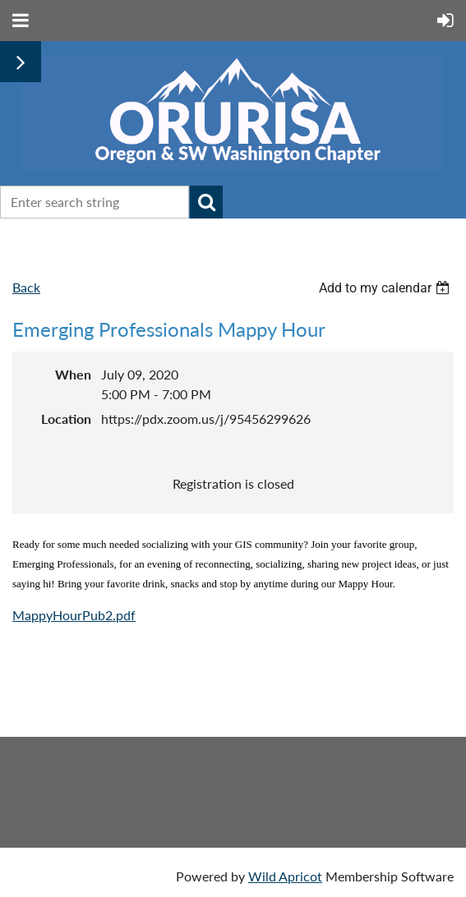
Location (66, 418)
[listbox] (386, 288)
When (73, 374)
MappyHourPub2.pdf (74, 615)
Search (206, 202)
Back (26, 287)
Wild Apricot (285, 876)
